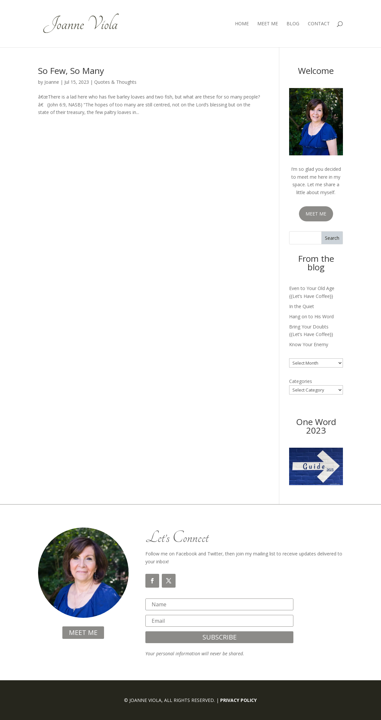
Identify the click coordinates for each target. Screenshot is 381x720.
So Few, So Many (71, 71)
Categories (300, 381)
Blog (292, 24)
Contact (319, 24)
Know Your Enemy (308, 344)
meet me (83, 632)
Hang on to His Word (311, 316)
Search (332, 238)
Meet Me (267, 24)
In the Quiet (301, 306)
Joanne (51, 82)
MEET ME (316, 214)
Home (242, 24)
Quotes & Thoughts (115, 82)
